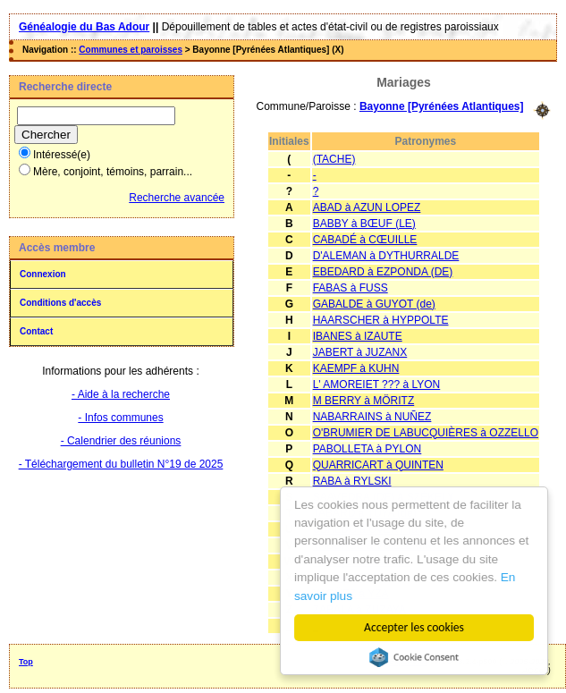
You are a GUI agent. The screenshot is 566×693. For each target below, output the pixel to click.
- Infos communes (120, 417)
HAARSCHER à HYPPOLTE (381, 320)
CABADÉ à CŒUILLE (365, 239)
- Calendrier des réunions (121, 441)
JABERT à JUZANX (360, 352)
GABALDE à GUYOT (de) (374, 304)
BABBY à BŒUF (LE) (364, 223)
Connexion (43, 274)
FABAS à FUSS (350, 288)
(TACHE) (334, 159)
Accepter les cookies (414, 627)
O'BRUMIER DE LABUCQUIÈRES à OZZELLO (425, 433)
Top (26, 661)
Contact (36, 331)
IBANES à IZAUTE (357, 336)
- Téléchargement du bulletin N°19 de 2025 (121, 464)
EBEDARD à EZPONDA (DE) (383, 272)
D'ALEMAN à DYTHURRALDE (386, 255)
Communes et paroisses (130, 50)
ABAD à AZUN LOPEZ (367, 207)
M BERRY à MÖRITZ (364, 400)
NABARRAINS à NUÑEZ (372, 416)
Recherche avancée (176, 197)
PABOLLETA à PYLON (367, 449)
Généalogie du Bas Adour (84, 27)
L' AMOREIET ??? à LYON (377, 384)
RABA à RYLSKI (352, 481)
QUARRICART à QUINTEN (378, 465)
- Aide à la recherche (121, 394)
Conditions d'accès (60, 303)
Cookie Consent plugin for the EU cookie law (414, 657)
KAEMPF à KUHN (356, 368)
